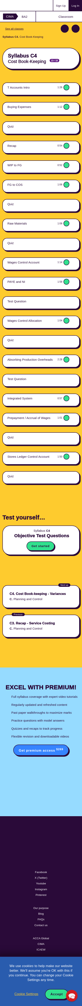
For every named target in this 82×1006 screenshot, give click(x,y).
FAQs (41, 919)
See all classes (14, 28)
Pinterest (41, 894)
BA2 (25, 16)
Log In (75, 5)
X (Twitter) (41, 877)
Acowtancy (19, 5)
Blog (41, 913)
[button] (72, 995)
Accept (56, 994)
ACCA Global (41, 938)
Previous (65, 29)
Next (76, 29)
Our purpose (41, 908)
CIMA (10, 16)
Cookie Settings (26, 994)
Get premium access (41, 750)
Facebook (41, 872)
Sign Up (61, 5)
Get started (41, 546)
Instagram (41, 889)
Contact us (40, 925)
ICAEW (41, 949)
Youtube (41, 883)
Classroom (65, 16)
